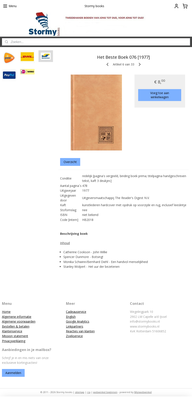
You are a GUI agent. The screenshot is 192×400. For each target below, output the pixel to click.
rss (88, 392)
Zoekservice (74, 336)
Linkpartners (74, 326)
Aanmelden (13, 373)
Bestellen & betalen (15, 326)
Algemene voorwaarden (18, 321)
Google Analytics (77, 321)
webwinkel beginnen (105, 392)
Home (6, 312)
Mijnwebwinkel (143, 392)
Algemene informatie (16, 317)
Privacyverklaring (13, 341)
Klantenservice (12, 331)
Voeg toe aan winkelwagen (159, 95)
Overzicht (70, 162)
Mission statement (15, 336)
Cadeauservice (76, 312)
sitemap (79, 392)
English (71, 317)
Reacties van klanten (80, 331)
